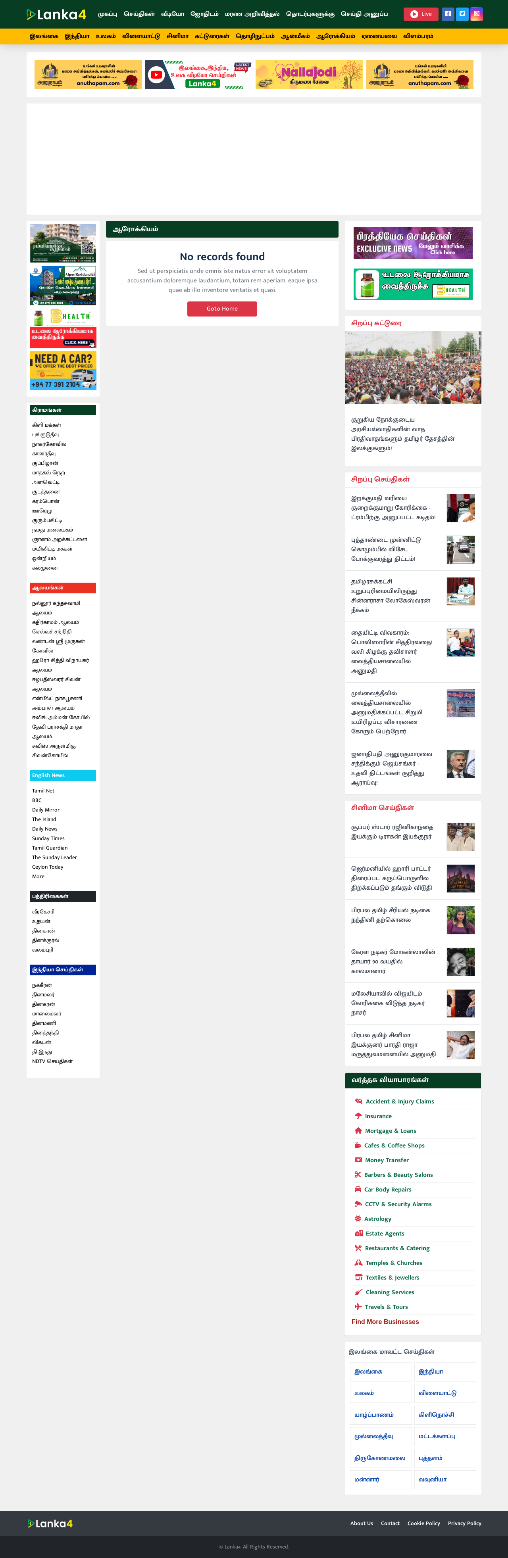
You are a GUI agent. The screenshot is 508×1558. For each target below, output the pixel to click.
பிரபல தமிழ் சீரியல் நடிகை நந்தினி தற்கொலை (390, 918)
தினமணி (44, 1025)
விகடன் (41, 1045)
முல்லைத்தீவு (373, 1439)
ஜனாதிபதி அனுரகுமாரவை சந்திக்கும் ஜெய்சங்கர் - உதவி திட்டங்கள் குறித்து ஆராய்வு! (391, 772)
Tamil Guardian (49, 851)
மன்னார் (366, 1482)
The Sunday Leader (54, 860)
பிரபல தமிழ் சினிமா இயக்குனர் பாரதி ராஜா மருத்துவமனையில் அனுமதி (393, 1048)
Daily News (45, 832)
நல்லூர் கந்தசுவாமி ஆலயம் (56, 611)
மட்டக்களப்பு (437, 1439)
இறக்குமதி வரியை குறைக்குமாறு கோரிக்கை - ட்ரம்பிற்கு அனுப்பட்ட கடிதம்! (393, 511)
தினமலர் (43, 997)
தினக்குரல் (45, 943)
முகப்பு (107, 14)
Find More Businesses (385, 1324)
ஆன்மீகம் (295, 36)
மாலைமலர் (46, 1016)
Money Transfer (380, 1162)
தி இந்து (42, 1054)
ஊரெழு (42, 513)
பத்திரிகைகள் (50, 899)
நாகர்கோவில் (49, 447)
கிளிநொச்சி (436, 1417)
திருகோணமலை (379, 1461)
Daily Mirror (46, 812)
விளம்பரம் (418, 36)
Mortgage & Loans (384, 1133)
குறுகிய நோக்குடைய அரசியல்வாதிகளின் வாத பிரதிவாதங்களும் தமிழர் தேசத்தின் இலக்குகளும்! (402, 437)
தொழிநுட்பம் (255, 36)
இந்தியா (77, 36)
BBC (37, 803)
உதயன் (41, 924)
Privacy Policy (464, 1523)
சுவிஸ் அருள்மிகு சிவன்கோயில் (54, 753)
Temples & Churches (387, 1265)
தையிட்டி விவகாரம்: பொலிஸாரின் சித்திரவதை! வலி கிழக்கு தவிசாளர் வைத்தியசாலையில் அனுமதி (392, 655)
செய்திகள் (139, 14)
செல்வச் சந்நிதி (51, 634)
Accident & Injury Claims (393, 1104)
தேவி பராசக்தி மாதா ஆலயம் (57, 734)
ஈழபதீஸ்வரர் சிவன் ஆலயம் (56, 687)
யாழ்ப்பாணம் (374, 1417)
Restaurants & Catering (391, 1250)
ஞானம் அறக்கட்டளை (59, 542)
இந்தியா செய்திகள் (57, 972)
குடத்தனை (46, 494)
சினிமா (178, 36)
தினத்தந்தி (45, 1035)
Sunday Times (48, 841)
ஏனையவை (379, 36)
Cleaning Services (383, 1294)
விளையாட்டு (141, 36)
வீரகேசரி (43, 914)
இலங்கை (44, 36)
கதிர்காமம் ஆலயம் (55, 625)
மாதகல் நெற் (48, 475)
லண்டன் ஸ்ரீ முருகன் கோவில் (58, 649)
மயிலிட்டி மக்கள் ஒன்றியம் (52, 556)
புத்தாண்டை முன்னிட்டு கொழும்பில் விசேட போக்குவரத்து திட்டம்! (386, 553)
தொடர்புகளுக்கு (310, 14)
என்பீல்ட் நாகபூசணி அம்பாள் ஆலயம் (57, 706)
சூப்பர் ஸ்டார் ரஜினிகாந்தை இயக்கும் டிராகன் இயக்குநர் (392, 835)
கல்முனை (45, 571)
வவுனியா (432, 1482)
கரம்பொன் (46, 504)
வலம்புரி (42, 952)
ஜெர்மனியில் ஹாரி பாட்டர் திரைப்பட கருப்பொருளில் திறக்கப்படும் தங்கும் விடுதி (391, 881)
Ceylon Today (47, 870)
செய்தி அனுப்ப (364, 14)
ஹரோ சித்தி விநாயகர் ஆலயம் (60, 668)
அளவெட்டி (46, 485)
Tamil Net (43, 793)
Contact (390, 1523)
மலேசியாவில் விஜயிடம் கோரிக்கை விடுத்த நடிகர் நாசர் (388, 1006)
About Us (361, 1523)
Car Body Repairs (382, 1192)
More (38, 879)
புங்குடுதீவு (45, 437)
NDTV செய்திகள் (52, 1064)
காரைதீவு (44, 456)
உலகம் (106, 36)
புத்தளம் (431, 1461)
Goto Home (222, 312)
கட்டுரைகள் (212, 36)
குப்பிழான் (45, 466)
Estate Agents (378, 1236)
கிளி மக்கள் (46, 428)
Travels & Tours (380, 1309)
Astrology (371, 1221)
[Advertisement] (254, 161)
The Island (44, 822)
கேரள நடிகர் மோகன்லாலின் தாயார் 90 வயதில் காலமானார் (393, 965)
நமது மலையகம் (52, 532)
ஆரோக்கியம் (335, 36)
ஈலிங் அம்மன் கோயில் (61, 720)
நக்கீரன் (42, 987)
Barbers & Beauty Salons (392, 1177)
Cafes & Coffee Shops (388, 1148)
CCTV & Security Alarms (392, 1206)
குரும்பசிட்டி (47, 523)
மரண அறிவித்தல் (252, 14)
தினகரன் (43, 933)
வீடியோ (172, 14)
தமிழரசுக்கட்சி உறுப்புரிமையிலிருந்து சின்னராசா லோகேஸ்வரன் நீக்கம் (390, 599)
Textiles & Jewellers (385, 1280)
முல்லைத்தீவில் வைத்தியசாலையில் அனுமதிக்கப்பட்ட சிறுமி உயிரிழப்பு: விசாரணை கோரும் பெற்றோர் (386, 716)
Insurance (372, 1118)
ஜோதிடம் (204, 14)
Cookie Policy (424, 1523)
